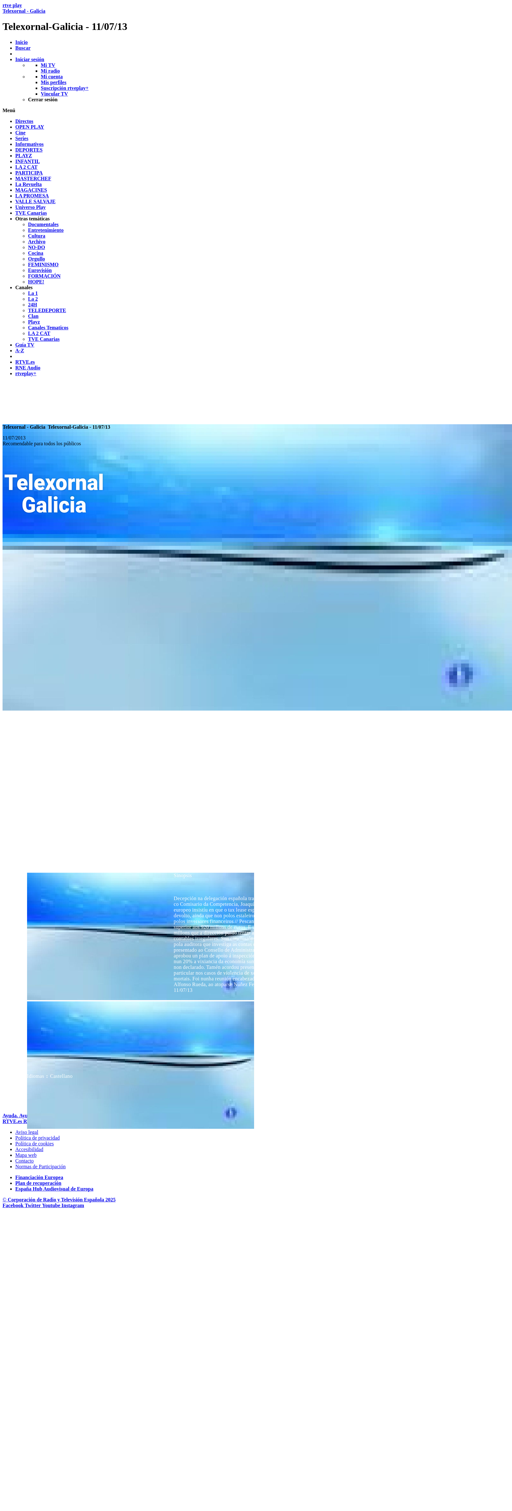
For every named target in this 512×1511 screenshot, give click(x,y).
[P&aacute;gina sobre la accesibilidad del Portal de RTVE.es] (29, 1149)
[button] (256, 110)
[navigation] (256, 247)
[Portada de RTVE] (13, 1121)
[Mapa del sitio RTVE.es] (26, 1155)
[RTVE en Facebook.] (14, 1205)
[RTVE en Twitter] (33, 1205)
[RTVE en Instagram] (72, 1205)
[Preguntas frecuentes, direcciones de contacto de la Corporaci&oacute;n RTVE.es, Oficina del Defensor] (24, 1161)
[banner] (256, 17)
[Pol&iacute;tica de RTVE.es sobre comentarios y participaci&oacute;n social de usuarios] (40, 1166)
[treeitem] (24, 121)
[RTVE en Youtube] (51, 1205)
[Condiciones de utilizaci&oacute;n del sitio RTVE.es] (26, 1132)
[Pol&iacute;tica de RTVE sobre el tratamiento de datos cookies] (34, 1143)
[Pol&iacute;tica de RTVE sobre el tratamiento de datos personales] (37, 1138)
